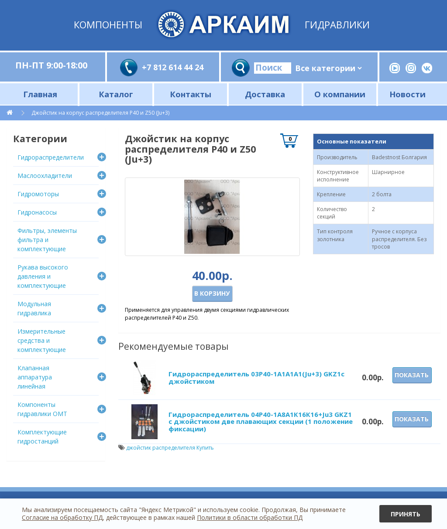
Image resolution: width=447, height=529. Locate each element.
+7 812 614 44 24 (172, 67)
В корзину (212, 293)
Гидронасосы (37, 212)
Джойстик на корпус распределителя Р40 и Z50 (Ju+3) (100, 112)
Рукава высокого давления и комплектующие (42, 276)
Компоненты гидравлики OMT (42, 409)
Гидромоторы (38, 194)
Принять (405, 514)
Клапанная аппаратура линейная (34, 377)
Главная (40, 94)
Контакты (190, 94)
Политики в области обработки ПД (250, 517)
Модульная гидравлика (34, 308)
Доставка (265, 94)
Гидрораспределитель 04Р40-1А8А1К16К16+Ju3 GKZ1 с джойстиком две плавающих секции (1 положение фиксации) (260, 421)
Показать (412, 375)
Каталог (116, 94)
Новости (407, 94)
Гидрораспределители (50, 157)
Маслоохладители (44, 175)
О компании (339, 94)
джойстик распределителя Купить (170, 447)
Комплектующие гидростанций (42, 436)
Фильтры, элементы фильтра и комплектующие (47, 239)
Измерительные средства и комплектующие (41, 340)
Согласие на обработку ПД (62, 517)
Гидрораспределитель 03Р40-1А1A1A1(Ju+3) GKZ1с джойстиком (256, 377)
